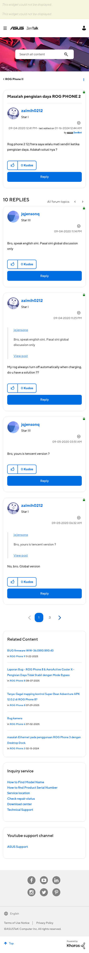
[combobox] (44, 54)
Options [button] (83, 79)
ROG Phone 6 (17, 724)
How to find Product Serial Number (32, 788)
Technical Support (20, 810)
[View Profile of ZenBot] (77, 132)
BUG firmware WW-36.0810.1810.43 (30, 650)
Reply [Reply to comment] (44, 276)
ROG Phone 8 (17, 680)
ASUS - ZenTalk (24, 28)
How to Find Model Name (25, 782)
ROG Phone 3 (17, 748)
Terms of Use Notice (16, 923)
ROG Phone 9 (17, 656)
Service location (18, 793)
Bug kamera (14, 718)
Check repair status (21, 799)
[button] (13, 165)
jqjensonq (21, 330)
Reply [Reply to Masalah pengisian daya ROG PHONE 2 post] (44, 177)
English (14, 914)
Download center (19, 804)
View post (21, 356)
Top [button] (11, 943)
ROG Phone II (14, 79)
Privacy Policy (44, 923)
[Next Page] (59, 618)
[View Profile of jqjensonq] (30, 214)
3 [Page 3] (50, 617)
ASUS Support (17, 847)
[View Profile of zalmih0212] (32, 110)
